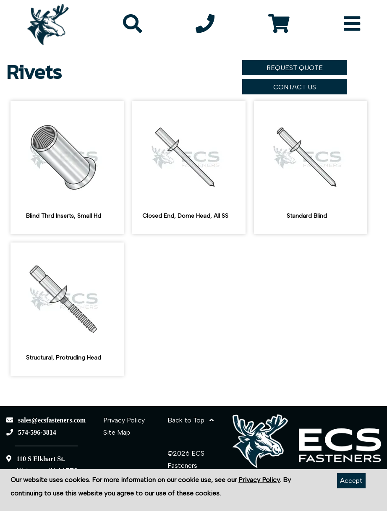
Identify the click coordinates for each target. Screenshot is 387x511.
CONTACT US (294, 87)
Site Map (116, 432)
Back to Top (190, 420)
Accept (351, 481)
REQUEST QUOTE (295, 68)
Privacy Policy (124, 420)
